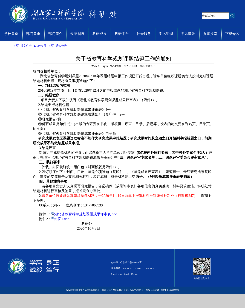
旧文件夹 (26, 45)
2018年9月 (40, 45)
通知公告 (61, 45)
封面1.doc (61, 219)
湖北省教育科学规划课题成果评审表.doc (85, 214)
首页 (16, 45)
